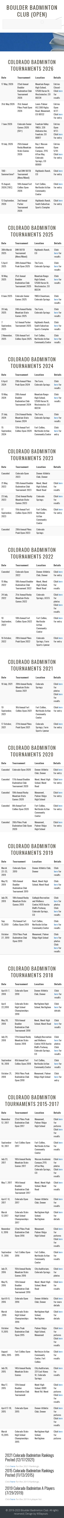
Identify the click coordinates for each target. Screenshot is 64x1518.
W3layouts (42, 1513)
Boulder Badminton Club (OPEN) (32, 10)
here (60, 91)
